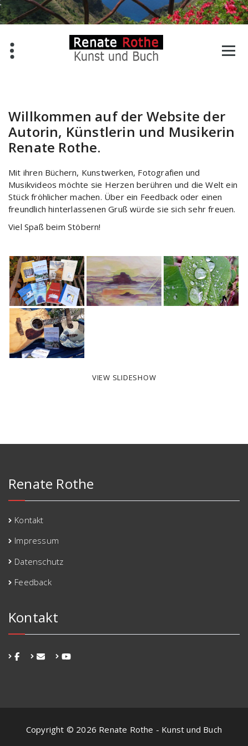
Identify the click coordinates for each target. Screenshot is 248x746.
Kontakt (28, 519)
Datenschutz (38, 561)
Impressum (36, 540)
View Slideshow (124, 377)
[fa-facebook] (16, 656)
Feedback (33, 581)
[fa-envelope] (41, 656)
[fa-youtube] (66, 656)
